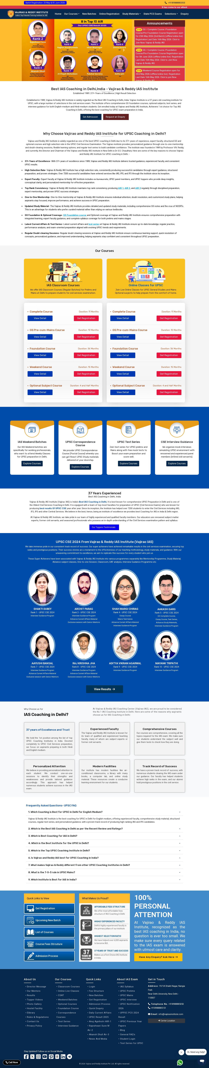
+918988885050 (175, 2)
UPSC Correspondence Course (80, 443)
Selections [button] (170, 13)
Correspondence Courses (66, 1014)
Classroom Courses (69, 986)
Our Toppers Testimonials (103, 527)
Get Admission (90, 116)
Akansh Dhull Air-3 (99, 1034)
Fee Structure (96, 991)
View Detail (40, 318)
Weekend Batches (67, 999)
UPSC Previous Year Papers (130, 1023)
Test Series (64, 1021)
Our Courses (63, 979)
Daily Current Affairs (100, 1012)
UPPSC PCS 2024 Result (128, 1014)
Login (92, 986)
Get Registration (86, 318)
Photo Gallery (34, 1004)
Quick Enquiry (96, 1008)
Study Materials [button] (130, 13)
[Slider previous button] (30, 50)
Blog (122, 1030)
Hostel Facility (35, 1008)
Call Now (12, 1062)
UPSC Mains (126, 995)
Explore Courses (32, 463)
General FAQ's (127, 1034)
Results (31, 995)
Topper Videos (35, 999)
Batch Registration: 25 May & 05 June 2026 (45, 3)
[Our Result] (77, 50)
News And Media (98, 1039)
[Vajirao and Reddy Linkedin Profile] (63, 1057)
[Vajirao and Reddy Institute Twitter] (32, 1056)
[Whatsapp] (182, 1063)
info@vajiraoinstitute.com (171, 1014)
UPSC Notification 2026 (129, 1006)
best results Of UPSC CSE (53, 508)
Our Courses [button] (71, 13)
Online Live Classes (68, 991)
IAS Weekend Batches (32, 442)
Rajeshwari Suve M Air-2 (98, 1027)
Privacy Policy (34, 1025)
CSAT (61, 995)
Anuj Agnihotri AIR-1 (100, 1021)
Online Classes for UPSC (146, 285)
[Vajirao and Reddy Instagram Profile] (38, 1057)
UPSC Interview (128, 999)
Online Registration (109, 13)
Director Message (36, 986)
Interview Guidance (68, 1025)
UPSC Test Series (128, 442)
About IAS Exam (127, 979)
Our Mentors (33, 991)
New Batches (89, 13)
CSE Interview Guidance (177, 442)
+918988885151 (157, 1008)
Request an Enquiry (115, 116)
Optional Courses (67, 1004)
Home (58, 13)
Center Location (166, 1021)
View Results (104, 689)
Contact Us (33, 1021)
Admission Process (99, 1004)
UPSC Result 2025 (99, 1017)
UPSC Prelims (127, 991)
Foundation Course (68, 1008)
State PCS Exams (153, 13)
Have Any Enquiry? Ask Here (158, 957)
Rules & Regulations (38, 1017)
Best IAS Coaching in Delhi (93, 502)
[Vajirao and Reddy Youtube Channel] (45, 1057)
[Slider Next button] (124, 50)
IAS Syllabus (127, 986)
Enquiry (185, 13)
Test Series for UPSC (131, 1043)
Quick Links (93, 979)
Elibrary (31, 1012)
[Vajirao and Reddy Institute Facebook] (26, 1057)
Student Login (127, 1039)
